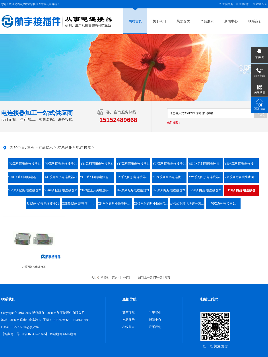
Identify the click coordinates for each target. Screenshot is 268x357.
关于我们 (159, 21)
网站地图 (56, 334)
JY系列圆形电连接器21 (133, 177)
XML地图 (69, 334)
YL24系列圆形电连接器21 (169, 177)
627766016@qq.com (26, 327)
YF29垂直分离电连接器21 (97, 190)
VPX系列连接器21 (223, 203)
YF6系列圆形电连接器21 (61, 190)
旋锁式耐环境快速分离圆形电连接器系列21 (187, 203)
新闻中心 (231, 21)
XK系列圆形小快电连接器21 (115, 203)
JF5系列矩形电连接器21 (205, 190)
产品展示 (207, 21)
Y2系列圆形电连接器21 (25, 163)
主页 (30, 147)
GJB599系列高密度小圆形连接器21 (79, 203)
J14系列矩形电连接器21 (43, 203)
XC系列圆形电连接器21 (61, 177)
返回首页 (227, 4)
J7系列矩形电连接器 (34, 266)
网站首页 (135, 21)
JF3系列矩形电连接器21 (169, 190)
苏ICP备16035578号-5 (31, 334)
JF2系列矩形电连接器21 (133, 190)
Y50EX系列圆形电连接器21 (205, 163)
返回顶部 (128, 312)
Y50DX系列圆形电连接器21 (25, 177)
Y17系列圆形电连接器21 (133, 163)
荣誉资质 (183, 21)
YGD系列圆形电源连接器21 (97, 177)
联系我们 (244, 4)
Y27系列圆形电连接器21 (169, 163)
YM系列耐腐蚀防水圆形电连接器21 (241, 177)
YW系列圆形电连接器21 (205, 177)
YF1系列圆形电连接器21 (25, 190)
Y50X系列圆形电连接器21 (241, 163)
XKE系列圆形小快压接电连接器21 (151, 203)
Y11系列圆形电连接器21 (97, 163)
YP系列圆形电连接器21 (61, 163)
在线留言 (261, 4)
